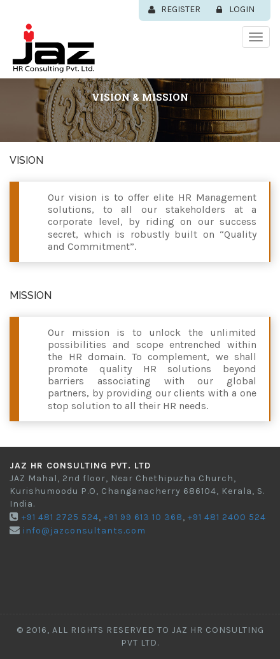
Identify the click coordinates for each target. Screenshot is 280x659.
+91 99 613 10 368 (142, 517)
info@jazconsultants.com (83, 530)
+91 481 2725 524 (59, 517)
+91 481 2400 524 (225, 517)
